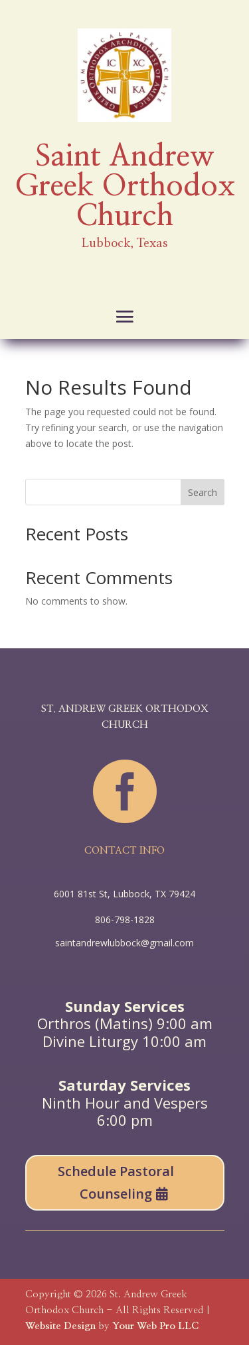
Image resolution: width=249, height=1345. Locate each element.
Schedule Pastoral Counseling (116, 1182)
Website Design (60, 1326)
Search (202, 492)
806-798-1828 (125, 919)
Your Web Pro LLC (155, 1326)
